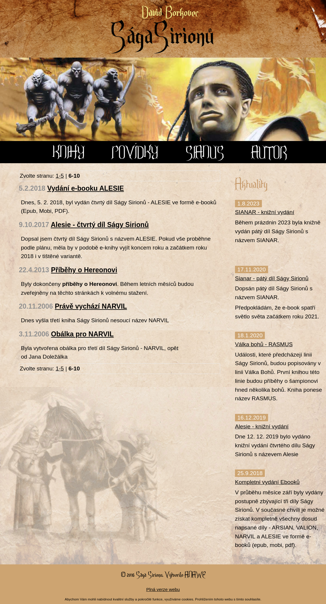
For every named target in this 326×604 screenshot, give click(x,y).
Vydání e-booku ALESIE (85, 188)
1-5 (60, 176)
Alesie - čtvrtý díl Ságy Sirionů (100, 225)
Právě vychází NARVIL (91, 306)
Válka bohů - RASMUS (264, 344)
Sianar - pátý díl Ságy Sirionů (272, 278)
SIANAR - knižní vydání (264, 212)
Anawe (195, 574)
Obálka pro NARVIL (82, 334)
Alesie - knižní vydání (261, 426)
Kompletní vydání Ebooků (267, 482)
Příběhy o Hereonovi (84, 270)
